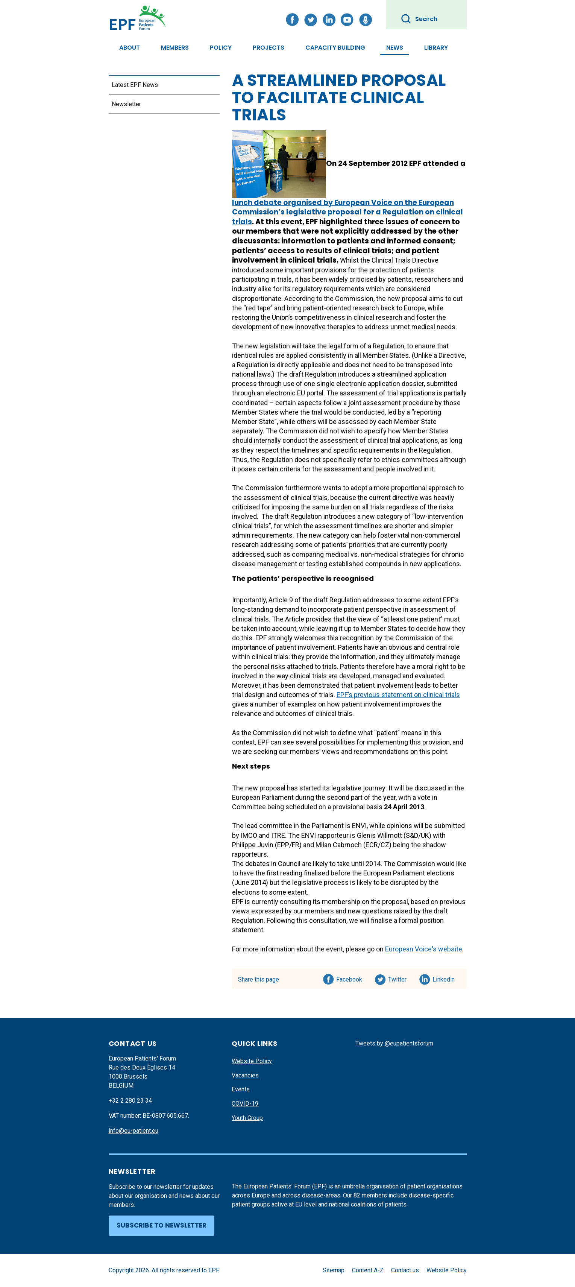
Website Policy (252, 1061)
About (129, 47)
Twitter (399, 978)
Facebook (349, 978)
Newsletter (126, 104)
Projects (268, 47)
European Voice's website (423, 949)
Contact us (405, 1270)
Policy (221, 47)
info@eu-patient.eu (133, 1130)
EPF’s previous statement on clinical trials (398, 695)
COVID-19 (245, 1103)
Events (241, 1089)
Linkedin (443, 978)
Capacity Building (335, 47)
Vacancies (245, 1075)
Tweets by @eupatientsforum (394, 1043)
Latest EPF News (135, 84)
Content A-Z (368, 1270)
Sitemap (333, 1270)
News (394, 47)
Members (175, 47)
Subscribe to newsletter (161, 1225)
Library (436, 47)
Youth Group (247, 1117)
